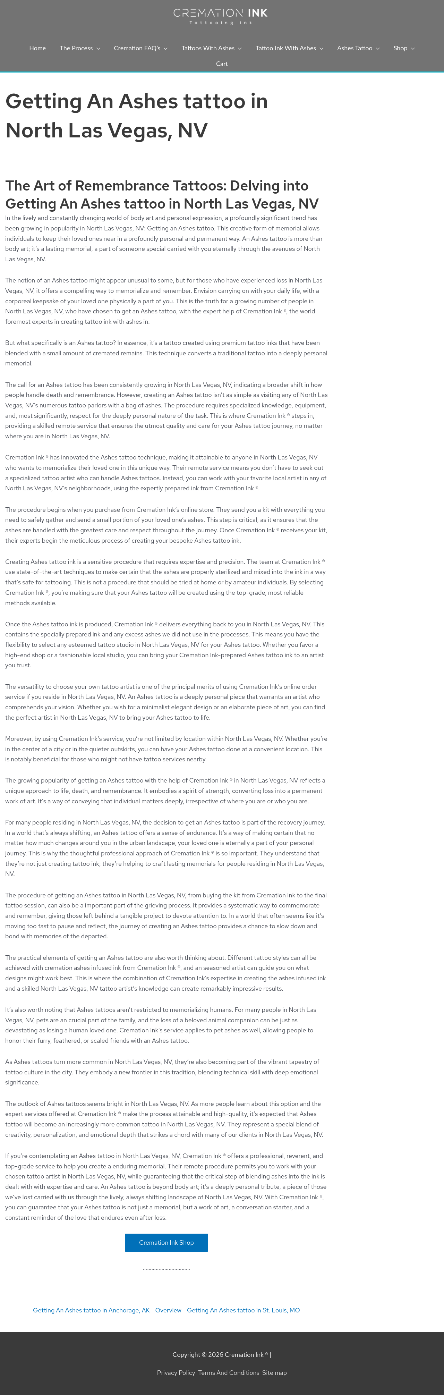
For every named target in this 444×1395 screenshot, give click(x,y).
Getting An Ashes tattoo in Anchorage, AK (91, 1310)
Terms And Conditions (228, 1373)
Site (268, 1373)
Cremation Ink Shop (166, 1242)
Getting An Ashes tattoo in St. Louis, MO (243, 1310)
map (281, 1373)
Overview (168, 1310)
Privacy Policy (176, 1373)
